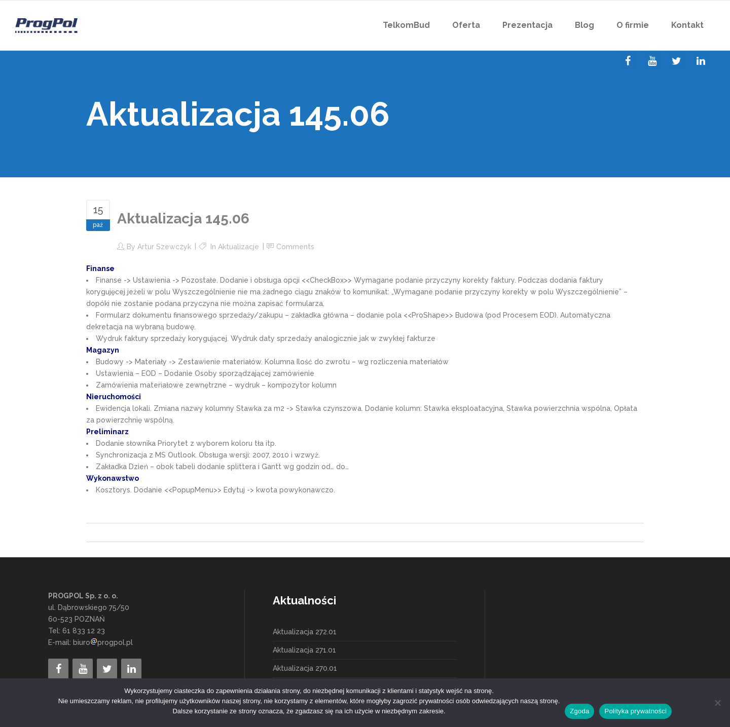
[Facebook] (627, 61)
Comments (295, 247)
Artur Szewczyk (164, 247)
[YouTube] (652, 61)
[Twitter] (676, 61)
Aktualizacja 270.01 (305, 668)
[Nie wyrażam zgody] (717, 703)
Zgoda (579, 711)
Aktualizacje (238, 247)
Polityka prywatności (635, 711)
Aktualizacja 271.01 (304, 650)
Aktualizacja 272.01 (305, 632)
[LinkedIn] (700, 61)
